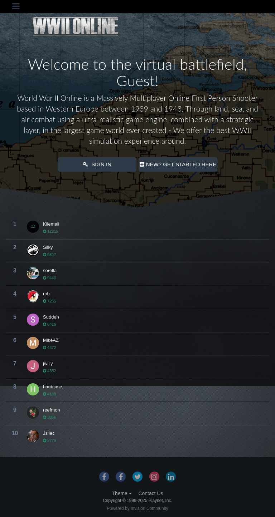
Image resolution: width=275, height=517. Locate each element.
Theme (121, 493)
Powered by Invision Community (137, 508)
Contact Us (150, 493)
